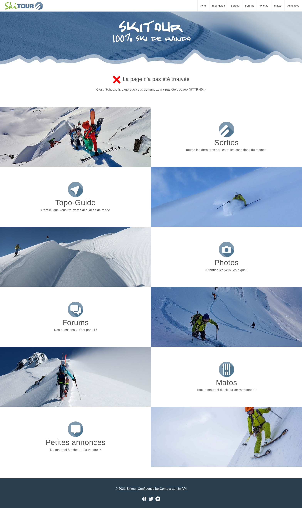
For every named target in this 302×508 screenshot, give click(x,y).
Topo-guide (218, 5)
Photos (264, 5)
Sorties (235, 5)
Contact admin (170, 488)
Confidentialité (148, 488)
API (184, 488)
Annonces (293, 5)
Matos (277, 5)
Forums (249, 5)
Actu (203, 5)
